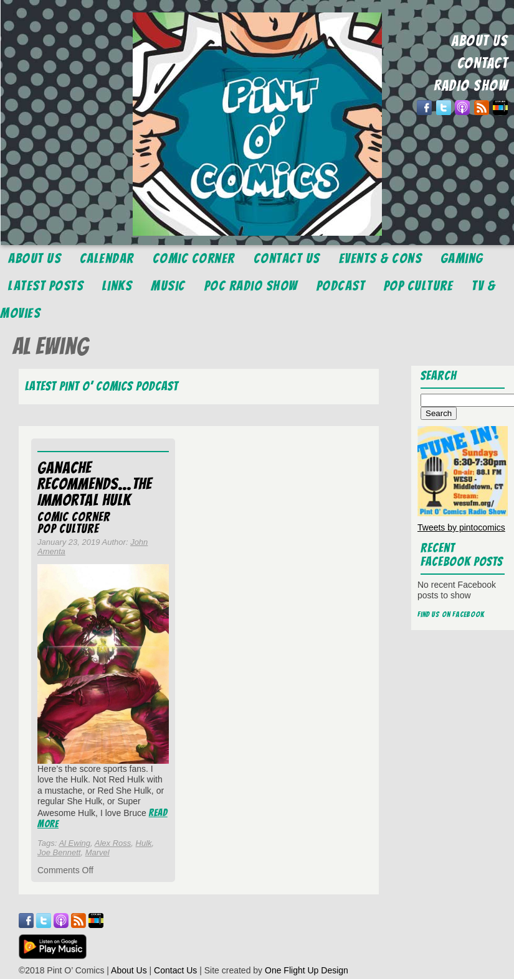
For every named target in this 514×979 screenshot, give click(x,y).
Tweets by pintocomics (461, 527)
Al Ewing (74, 843)
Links (117, 286)
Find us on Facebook (451, 614)
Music (168, 286)
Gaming (461, 258)
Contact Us (287, 258)
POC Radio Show (251, 286)
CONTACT (482, 63)
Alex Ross (113, 843)
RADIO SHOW (471, 85)
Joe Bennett (58, 852)
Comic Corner (194, 258)
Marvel (97, 852)
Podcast (341, 286)
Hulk (144, 843)
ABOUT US (480, 41)
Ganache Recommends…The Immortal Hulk (94, 484)
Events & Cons (380, 258)
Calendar (107, 258)
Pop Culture (419, 286)
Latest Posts (45, 286)
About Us (34, 258)
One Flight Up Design (306, 970)
